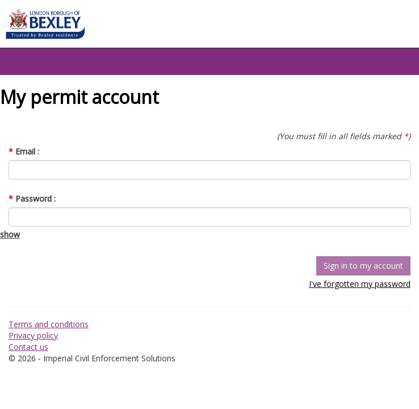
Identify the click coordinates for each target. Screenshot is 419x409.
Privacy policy (33, 335)
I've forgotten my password (359, 283)
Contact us (28, 346)
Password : (32, 198)
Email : (24, 151)
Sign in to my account (363, 265)
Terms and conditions (49, 324)
